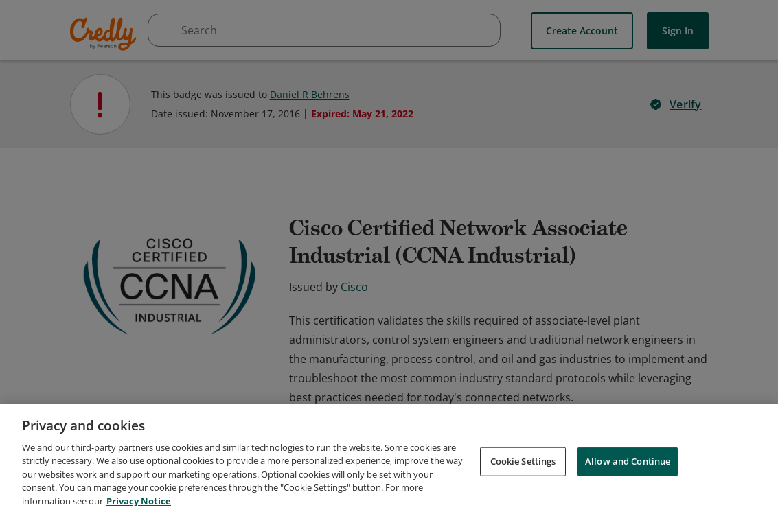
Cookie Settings (523, 469)
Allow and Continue (627, 469)
